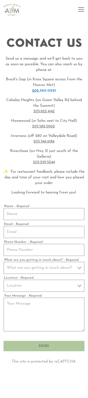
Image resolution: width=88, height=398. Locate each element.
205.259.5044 (44, 162)
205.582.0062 (43, 126)
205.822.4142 (44, 111)
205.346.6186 (44, 142)
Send (44, 347)
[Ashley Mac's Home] (12, 9)
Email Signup (44, 392)
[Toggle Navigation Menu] (81, 9)
